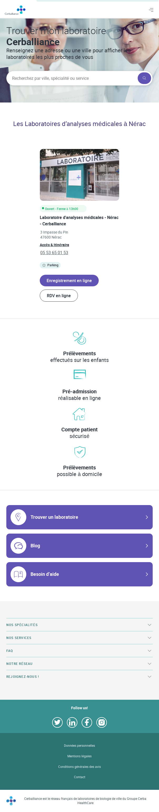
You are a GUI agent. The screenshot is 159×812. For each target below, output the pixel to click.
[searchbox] (71, 78)
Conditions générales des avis (79, 767)
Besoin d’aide (45, 574)
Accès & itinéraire (54, 244)
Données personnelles (79, 746)
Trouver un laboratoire (54, 517)
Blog (35, 545)
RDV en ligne (59, 295)
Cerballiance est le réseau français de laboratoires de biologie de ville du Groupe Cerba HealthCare (85, 801)
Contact (79, 777)
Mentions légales (79, 756)
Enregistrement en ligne (69, 280)
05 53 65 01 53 (54, 252)
